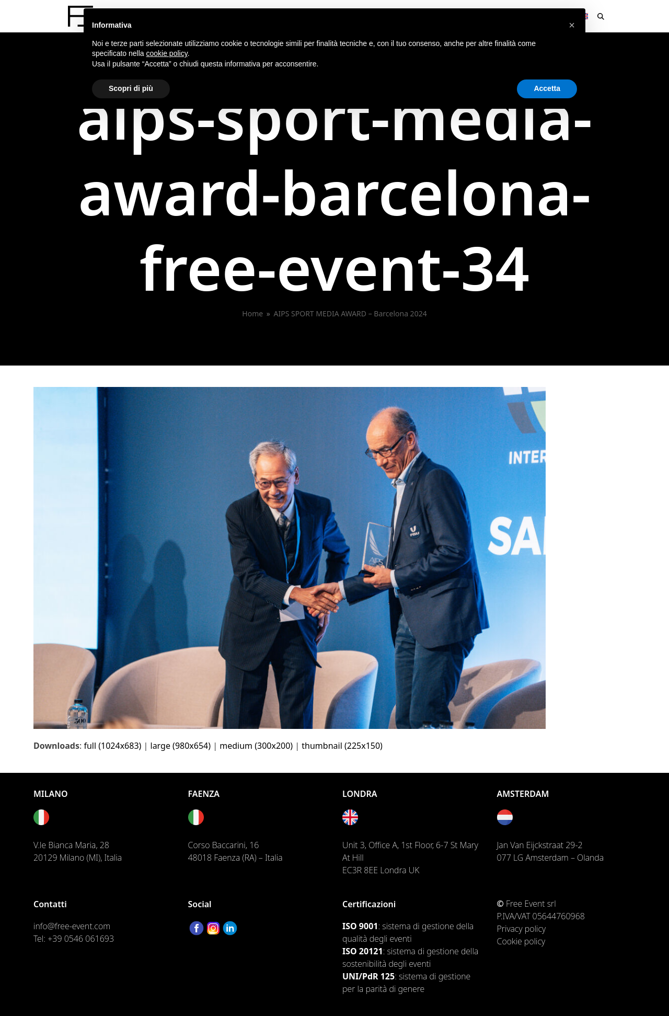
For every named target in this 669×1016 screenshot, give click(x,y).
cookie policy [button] (167, 53)
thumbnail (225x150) (342, 745)
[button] (601, 16)
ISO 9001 (360, 926)
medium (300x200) (256, 745)
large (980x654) (181, 745)
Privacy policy (521, 928)
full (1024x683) (112, 745)
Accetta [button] (547, 88)
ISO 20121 (362, 951)
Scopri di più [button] (131, 88)
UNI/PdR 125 (368, 976)
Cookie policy (521, 941)
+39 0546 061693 (81, 938)
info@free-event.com (71, 926)
